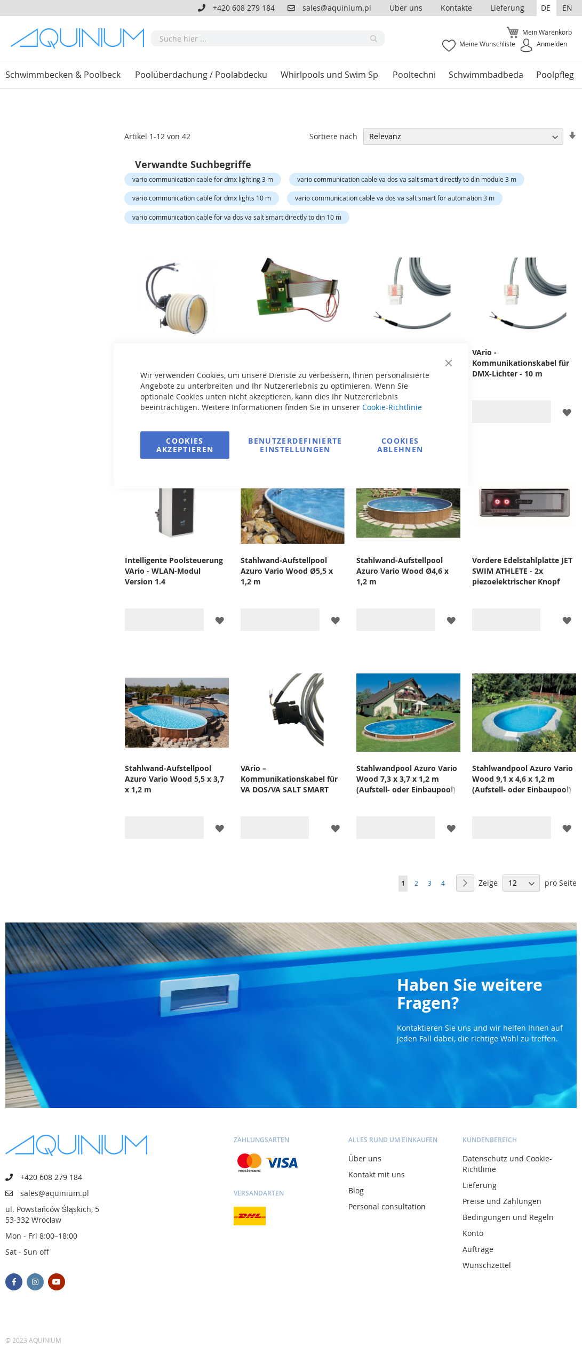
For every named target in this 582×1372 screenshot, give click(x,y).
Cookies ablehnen (400, 444)
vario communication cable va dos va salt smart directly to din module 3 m (406, 179)
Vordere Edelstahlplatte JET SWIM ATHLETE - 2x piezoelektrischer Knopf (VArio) (522, 571)
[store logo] (81, 38)
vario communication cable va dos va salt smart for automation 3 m (395, 198)
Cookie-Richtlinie (392, 407)
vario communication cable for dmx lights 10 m (201, 198)
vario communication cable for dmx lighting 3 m (202, 179)
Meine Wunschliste (487, 43)
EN (567, 8)
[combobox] (268, 38)
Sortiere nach (333, 136)
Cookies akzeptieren (185, 444)
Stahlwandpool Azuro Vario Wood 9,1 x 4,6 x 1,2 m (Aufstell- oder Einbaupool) (522, 779)
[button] (546, 8)
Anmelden (552, 43)
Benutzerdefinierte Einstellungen (295, 444)
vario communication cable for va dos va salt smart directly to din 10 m (236, 217)
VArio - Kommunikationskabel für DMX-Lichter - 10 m (520, 363)
